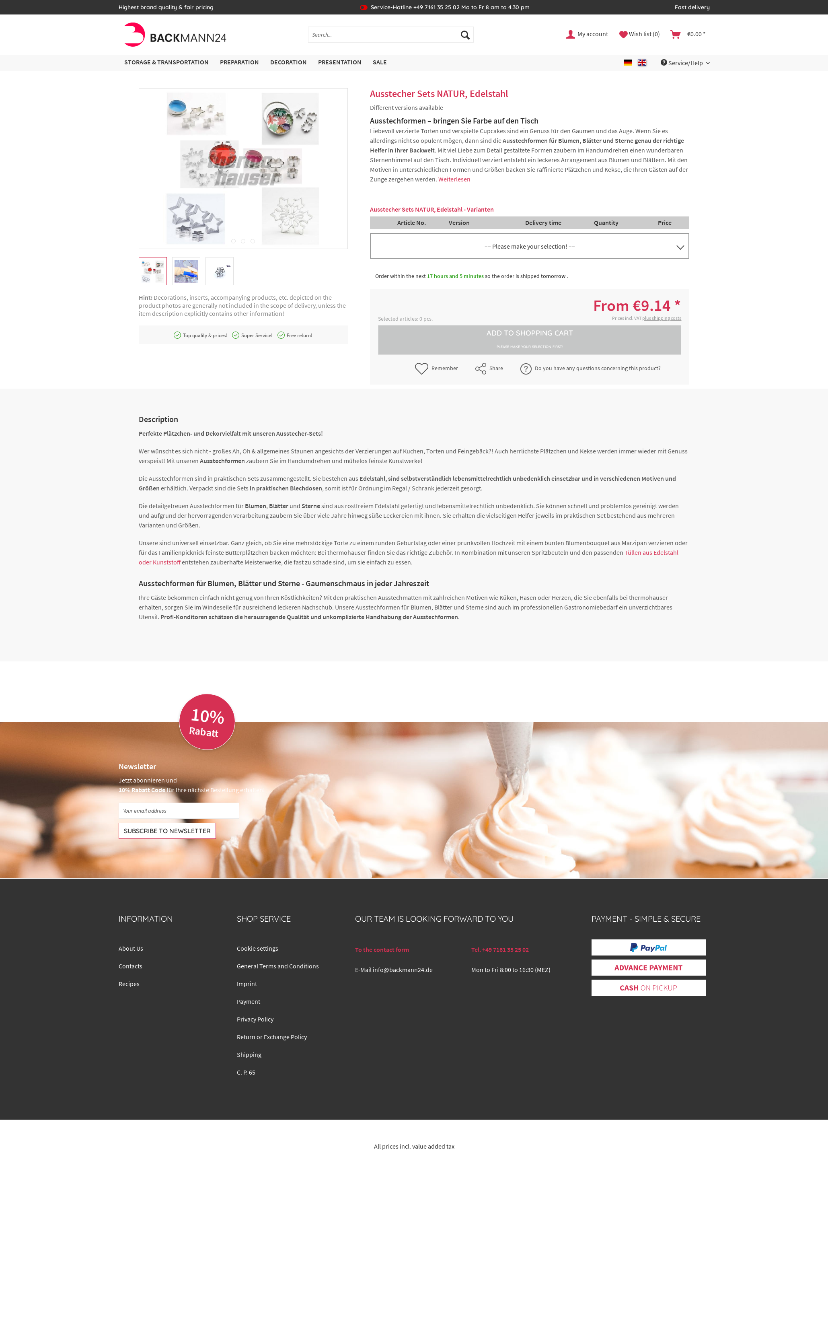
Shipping (249, 1054)
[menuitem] (391, 38)
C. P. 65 (246, 1072)
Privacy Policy (255, 1019)
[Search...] (391, 35)
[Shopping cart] (688, 35)
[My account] (587, 35)
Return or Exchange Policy (272, 1037)
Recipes (129, 984)
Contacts (130, 966)
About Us (131, 948)
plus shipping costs (661, 318)
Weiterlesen (454, 179)
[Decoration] (288, 62)
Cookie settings (257, 948)
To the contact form (382, 949)
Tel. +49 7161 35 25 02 (500, 949)
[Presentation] (339, 62)
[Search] (465, 35)
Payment (248, 1001)
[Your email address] (179, 811)
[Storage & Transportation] (166, 62)
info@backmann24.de (403, 970)
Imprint (247, 984)
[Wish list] (639, 35)
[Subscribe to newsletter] (167, 831)
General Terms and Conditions (278, 966)
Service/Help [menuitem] (682, 63)
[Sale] (379, 62)
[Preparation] (239, 62)
